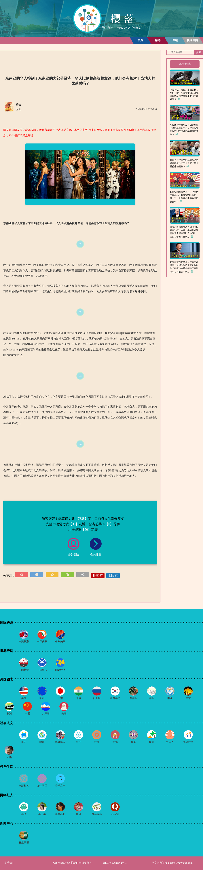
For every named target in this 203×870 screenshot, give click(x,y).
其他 (23, 814)
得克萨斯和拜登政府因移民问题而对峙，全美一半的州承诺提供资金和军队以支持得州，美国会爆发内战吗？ (184, 232)
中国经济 (42, 670)
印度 (78, 698)
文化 (115, 742)
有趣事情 (24, 842)
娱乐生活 (6, 767)
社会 (96, 742)
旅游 (151, 742)
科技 (78, 742)
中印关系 (42, 641)
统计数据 (188, 742)
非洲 (9, 713)
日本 (60, 698)
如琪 (78, 814)
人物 (9, 757)
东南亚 (133, 698)
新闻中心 (6, 823)
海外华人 (60, 742)
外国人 (170, 742)
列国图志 (6, 679)
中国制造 (24, 670)
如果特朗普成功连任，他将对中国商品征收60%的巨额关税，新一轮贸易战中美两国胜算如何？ (184, 197)
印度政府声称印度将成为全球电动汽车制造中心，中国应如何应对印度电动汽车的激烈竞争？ (184, 130)
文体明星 (42, 785)
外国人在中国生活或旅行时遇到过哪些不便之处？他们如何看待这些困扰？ (184, 163)
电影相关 (24, 785)
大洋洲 (46, 713)
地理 (42, 742)
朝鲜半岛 (115, 698)
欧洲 (42, 698)
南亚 (151, 698)
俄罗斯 (97, 698)
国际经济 (60, 670)
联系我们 (9, 862)
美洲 (64, 713)
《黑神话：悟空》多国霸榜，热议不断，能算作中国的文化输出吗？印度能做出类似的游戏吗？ (184, 94)
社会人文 (6, 723)
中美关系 (24, 641)
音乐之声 (60, 785)
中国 (27, 713)
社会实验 (97, 814)
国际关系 (6, 622)
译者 (18, 104)
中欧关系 (60, 641)
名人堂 (115, 814)
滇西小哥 (60, 814)
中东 (188, 698)
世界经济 (6, 651)
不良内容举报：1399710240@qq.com (172, 862)
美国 (23, 698)
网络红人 (6, 795)
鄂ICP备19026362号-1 (114, 862)
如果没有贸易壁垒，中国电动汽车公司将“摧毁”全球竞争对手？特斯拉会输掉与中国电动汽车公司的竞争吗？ (184, 267)
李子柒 (42, 814)
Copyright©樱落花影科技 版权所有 (72, 862)
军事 (133, 742)
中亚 (169, 698)
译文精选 (185, 64)
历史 (23, 742)
